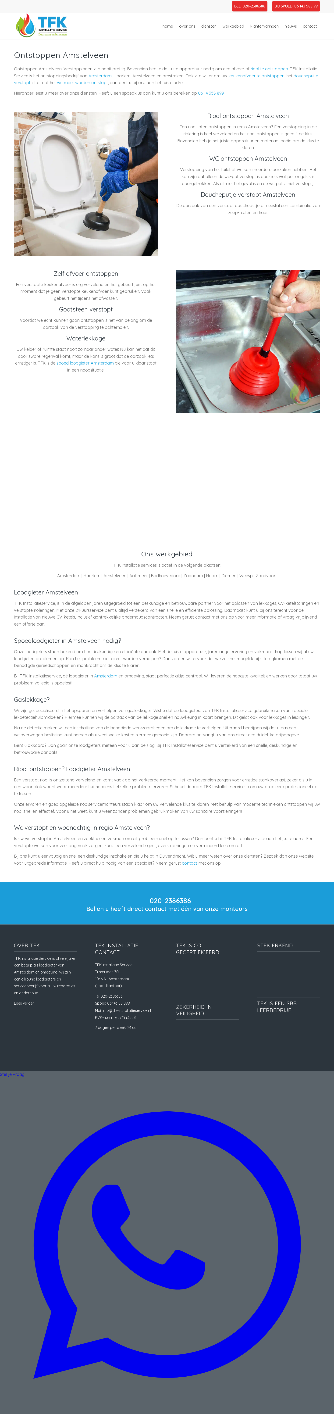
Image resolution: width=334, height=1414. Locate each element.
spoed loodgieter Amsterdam (85, 363)
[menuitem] (168, 26)
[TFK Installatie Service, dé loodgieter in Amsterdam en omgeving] (41, 26)
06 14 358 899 (211, 93)
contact (189, 863)
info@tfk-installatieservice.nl (127, 1010)
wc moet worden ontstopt (82, 82)
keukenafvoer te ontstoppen (256, 76)
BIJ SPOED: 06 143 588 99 (296, 6)
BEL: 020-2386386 (249, 6)
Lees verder (24, 1003)
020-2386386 (170, 900)
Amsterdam (100, 76)
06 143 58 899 (118, 1003)
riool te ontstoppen (269, 69)
